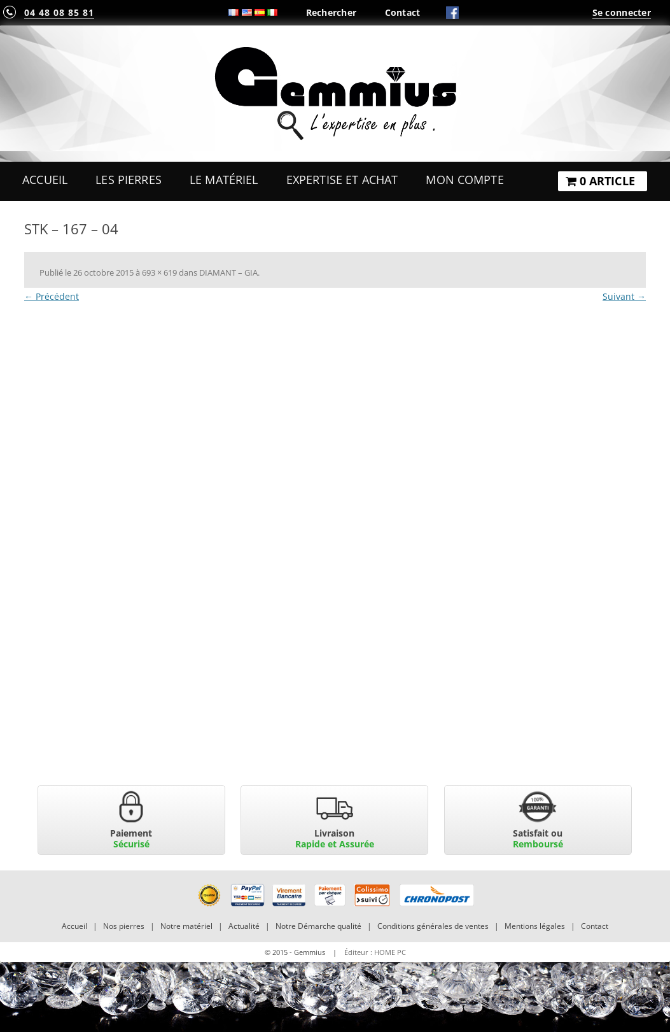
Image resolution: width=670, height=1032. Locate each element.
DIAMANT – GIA (228, 272)
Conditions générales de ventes (433, 926)
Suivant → (624, 296)
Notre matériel (186, 926)
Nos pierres (123, 926)
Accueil (44, 179)
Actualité (244, 926)
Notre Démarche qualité (318, 926)
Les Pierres (128, 179)
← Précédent (51, 296)
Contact (403, 12)
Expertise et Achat (342, 179)
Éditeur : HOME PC (375, 952)
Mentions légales (535, 926)
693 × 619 (159, 272)
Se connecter (621, 12)
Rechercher (331, 12)
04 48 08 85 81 (59, 12)
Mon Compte (464, 179)
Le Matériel (224, 179)
